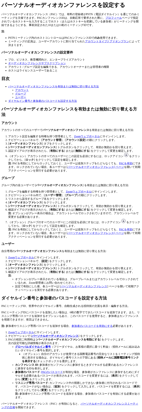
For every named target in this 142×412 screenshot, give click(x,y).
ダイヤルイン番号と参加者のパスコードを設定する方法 (42, 100)
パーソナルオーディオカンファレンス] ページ (95, 166)
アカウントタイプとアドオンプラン (107, 41)
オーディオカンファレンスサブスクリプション (37, 63)
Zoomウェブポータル (87, 136)
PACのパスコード (52, 372)
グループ (20, 93)
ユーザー (20, 97)
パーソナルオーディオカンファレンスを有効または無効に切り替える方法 (53, 86)
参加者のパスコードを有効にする (92, 325)
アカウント (22, 90)
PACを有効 (125, 163)
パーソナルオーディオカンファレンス (84, 286)
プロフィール (113, 17)
